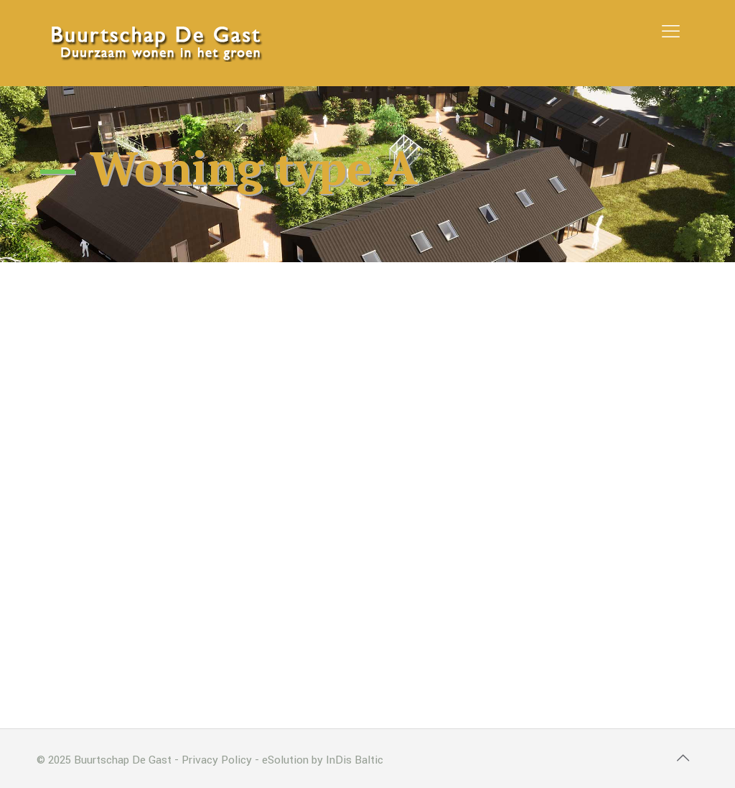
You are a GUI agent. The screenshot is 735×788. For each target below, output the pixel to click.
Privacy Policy (217, 760)
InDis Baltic (354, 760)
